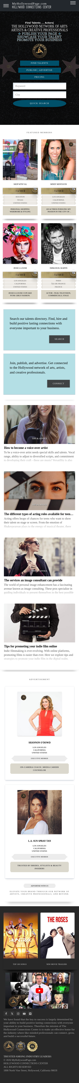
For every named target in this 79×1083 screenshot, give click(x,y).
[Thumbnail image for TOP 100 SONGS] (21, 936)
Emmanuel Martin (58, 268)
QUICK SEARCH (39, 103)
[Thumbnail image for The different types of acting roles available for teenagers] (39, 490)
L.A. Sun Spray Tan (39, 840)
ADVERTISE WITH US (39, 886)
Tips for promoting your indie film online (30, 646)
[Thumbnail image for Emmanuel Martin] (58, 243)
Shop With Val (20, 184)
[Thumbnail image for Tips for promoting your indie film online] (39, 623)
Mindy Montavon (58, 184)
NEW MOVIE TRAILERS (57, 964)
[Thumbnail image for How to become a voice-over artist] (39, 424)
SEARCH (59, 339)
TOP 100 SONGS (20, 964)
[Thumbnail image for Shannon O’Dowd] (39, 714)
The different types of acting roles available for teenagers (40, 514)
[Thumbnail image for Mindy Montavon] (58, 159)
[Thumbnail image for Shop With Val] (20, 159)
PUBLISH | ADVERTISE (39, 70)
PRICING (39, 77)
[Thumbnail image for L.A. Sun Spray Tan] (39, 812)
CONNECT (58, 384)
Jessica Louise (20, 268)
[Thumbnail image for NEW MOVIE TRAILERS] (57, 936)
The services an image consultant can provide (33, 580)
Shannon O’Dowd (40, 742)
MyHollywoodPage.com (31, 5)
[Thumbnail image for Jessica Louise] (20, 243)
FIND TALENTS (39, 63)
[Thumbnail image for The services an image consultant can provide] (39, 557)
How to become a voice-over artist (26, 448)
